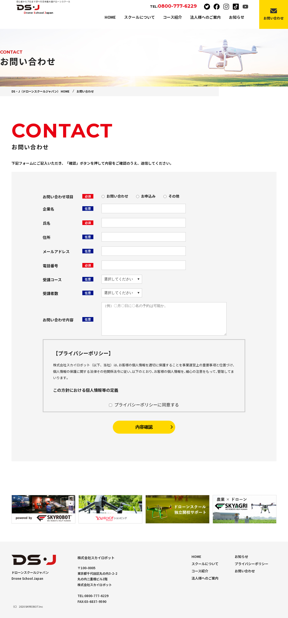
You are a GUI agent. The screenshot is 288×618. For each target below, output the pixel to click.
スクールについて (205, 563)
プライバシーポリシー (251, 563)
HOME (196, 556)
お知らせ (241, 556)
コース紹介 (200, 570)
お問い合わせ (245, 570)
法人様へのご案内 (205, 578)
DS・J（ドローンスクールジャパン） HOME (40, 91)
